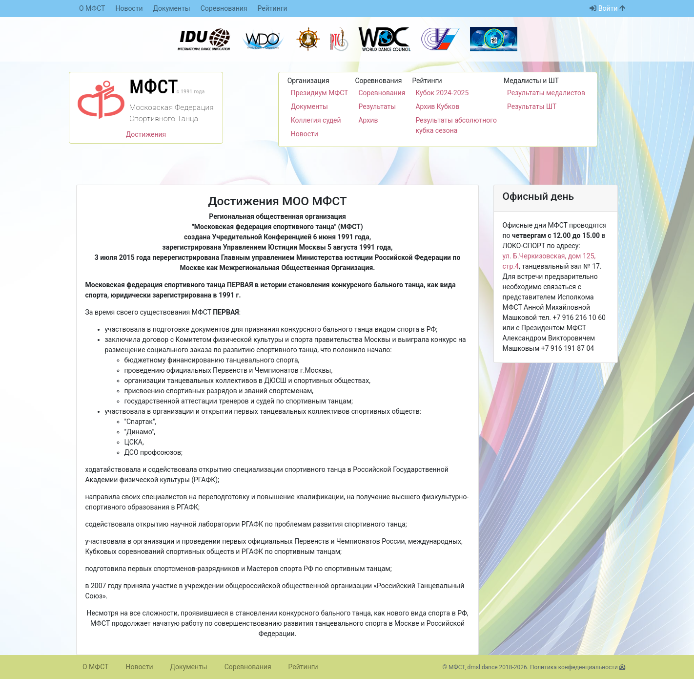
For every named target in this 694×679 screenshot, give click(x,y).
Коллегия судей (316, 120)
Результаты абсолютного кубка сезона (456, 125)
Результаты (377, 106)
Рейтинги (272, 8)
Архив (368, 120)
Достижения (146, 134)
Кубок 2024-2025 (442, 93)
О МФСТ (92, 8)
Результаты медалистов (546, 93)
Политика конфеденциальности (574, 667)
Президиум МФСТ (319, 93)
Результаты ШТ (531, 106)
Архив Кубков (437, 106)
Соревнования (224, 8)
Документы (171, 8)
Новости (129, 8)
